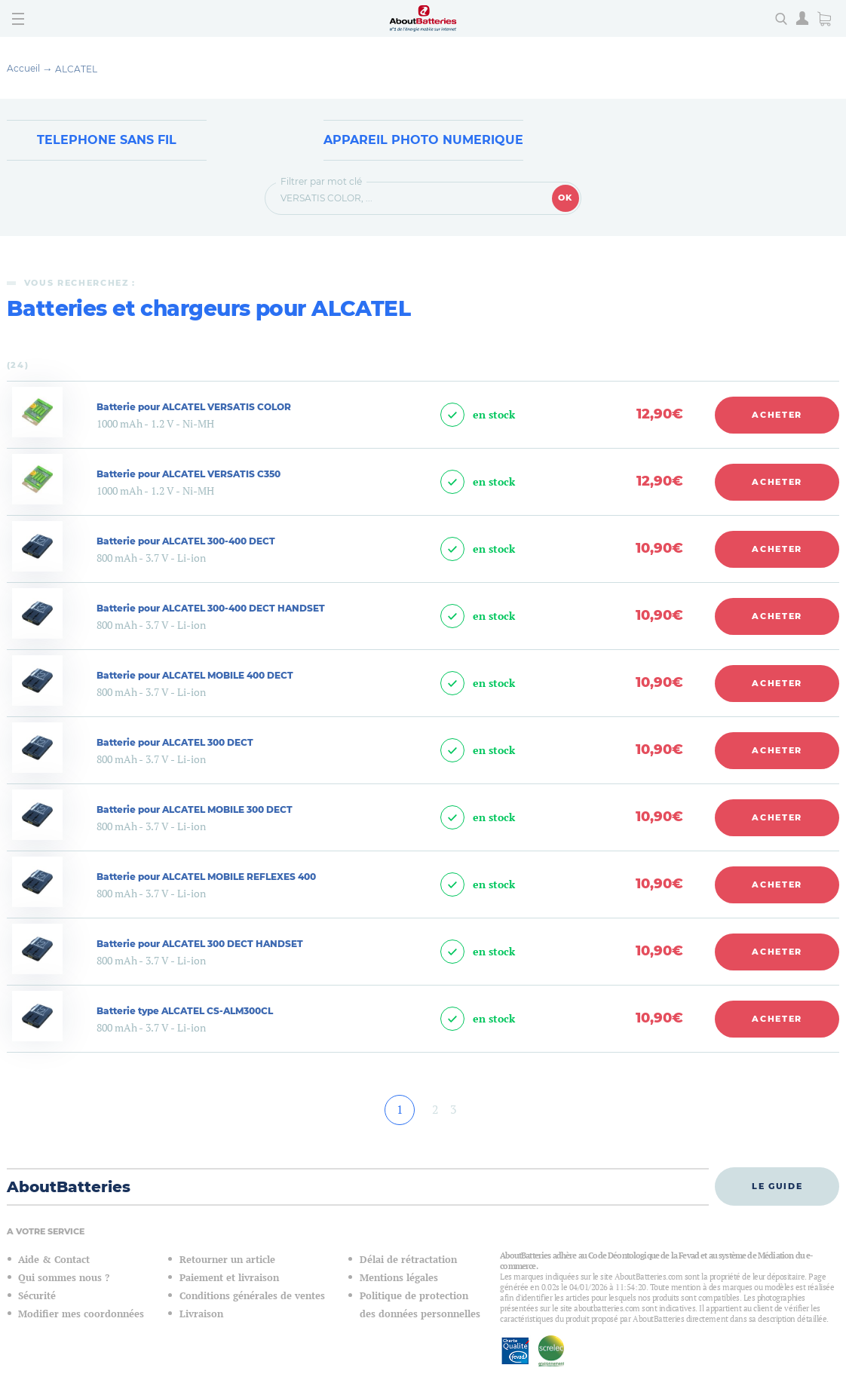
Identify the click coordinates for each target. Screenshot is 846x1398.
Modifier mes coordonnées (81, 1314)
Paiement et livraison (229, 1277)
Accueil (23, 68)
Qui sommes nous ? (63, 1277)
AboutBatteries (68, 1187)
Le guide (777, 1186)
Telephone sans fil (106, 140)
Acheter (777, 414)
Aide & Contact (54, 1259)
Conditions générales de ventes (252, 1295)
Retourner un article (227, 1259)
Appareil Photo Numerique (423, 140)
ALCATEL (76, 69)
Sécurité (37, 1295)
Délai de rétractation (408, 1259)
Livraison (201, 1314)
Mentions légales (399, 1277)
